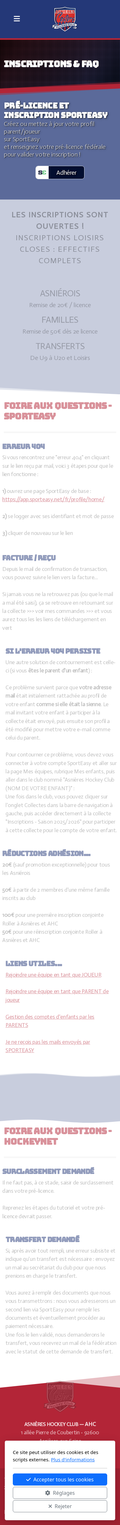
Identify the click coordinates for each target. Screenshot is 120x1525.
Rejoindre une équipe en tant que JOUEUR (54, 974)
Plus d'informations (73, 1459)
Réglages (60, 1492)
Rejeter (60, 1506)
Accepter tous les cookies (60, 1479)
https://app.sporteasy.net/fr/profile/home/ (52, 499)
